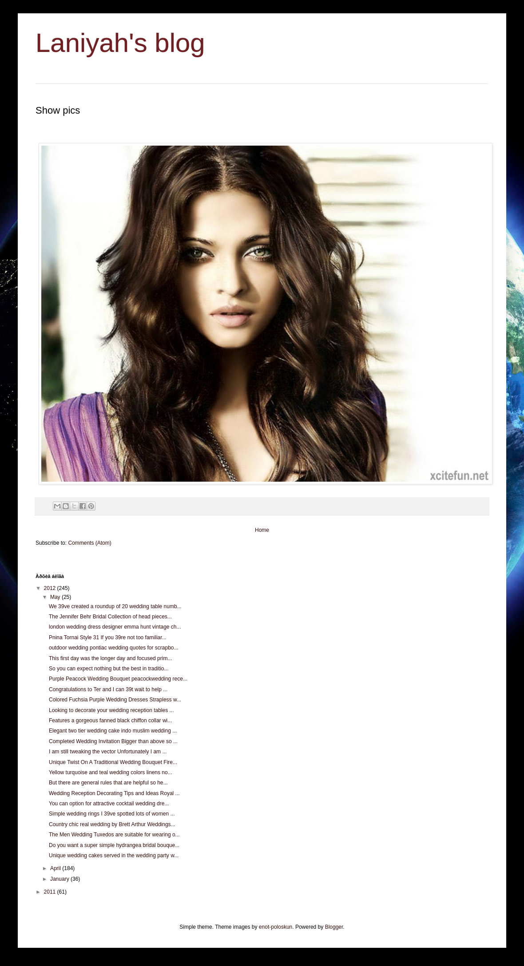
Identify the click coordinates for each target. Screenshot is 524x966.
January (60, 879)
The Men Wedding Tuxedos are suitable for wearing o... (114, 834)
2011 (50, 892)
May (56, 597)
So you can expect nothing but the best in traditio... (109, 668)
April (56, 868)
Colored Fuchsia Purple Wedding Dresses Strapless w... (115, 700)
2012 (50, 588)
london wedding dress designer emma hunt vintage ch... (115, 627)
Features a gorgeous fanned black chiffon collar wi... (110, 720)
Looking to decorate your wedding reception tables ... (111, 710)
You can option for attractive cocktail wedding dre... (109, 803)
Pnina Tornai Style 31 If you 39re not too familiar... (108, 637)
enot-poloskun (275, 927)
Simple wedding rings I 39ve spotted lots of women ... (112, 814)
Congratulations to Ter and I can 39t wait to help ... (108, 689)
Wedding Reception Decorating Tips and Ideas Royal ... (114, 793)
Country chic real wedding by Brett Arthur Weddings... (112, 824)
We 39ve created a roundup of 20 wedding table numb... (115, 606)
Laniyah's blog (120, 43)
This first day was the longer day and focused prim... (110, 658)
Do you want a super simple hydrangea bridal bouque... (114, 845)
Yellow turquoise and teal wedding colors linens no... (110, 772)
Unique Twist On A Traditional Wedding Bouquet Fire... (113, 762)
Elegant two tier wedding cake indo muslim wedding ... (113, 731)
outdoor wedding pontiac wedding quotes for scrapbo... (114, 648)
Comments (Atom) (89, 543)
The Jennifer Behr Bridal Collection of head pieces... (110, 617)
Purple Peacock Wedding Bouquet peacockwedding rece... (118, 679)
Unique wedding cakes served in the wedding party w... (114, 855)
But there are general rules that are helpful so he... (108, 783)
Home (262, 530)
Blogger (334, 927)
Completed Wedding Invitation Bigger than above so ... (113, 741)
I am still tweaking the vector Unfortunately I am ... (108, 751)
